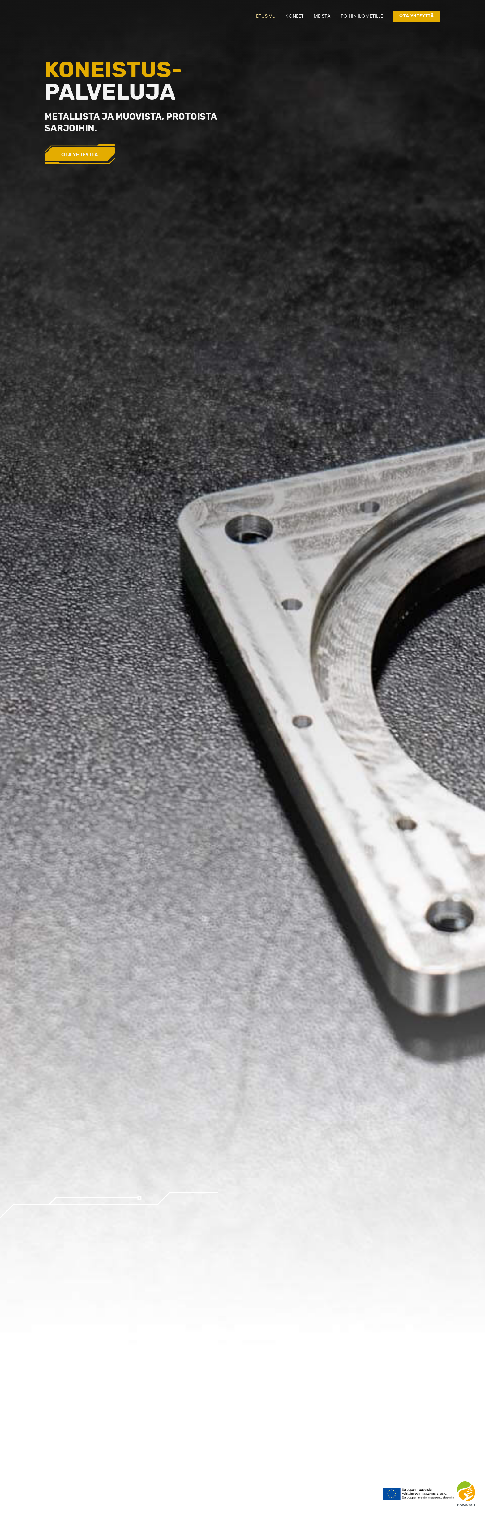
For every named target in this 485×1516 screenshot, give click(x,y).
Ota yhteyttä (416, 16)
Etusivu (266, 16)
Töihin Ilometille (362, 16)
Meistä (322, 16)
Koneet (294, 16)
